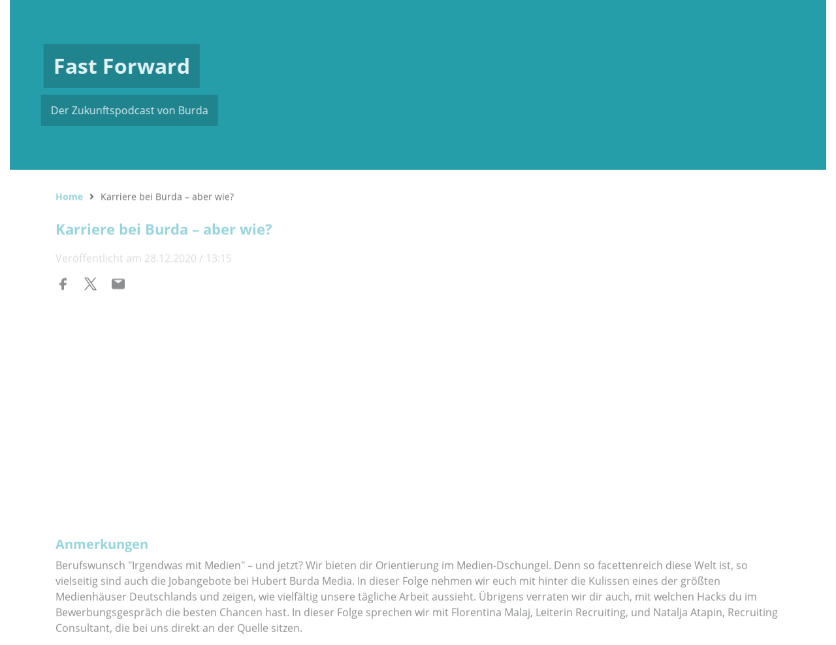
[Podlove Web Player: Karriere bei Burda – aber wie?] (418, 388)
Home (69, 195)
